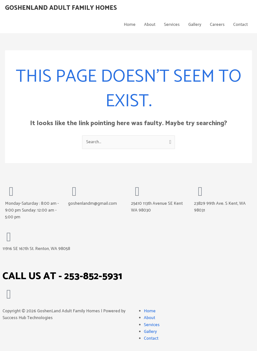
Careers (217, 24)
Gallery (194, 24)
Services (172, 24)
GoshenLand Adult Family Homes (61, 8)
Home (130, 24)
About (149, 24)
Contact (240, 24)
